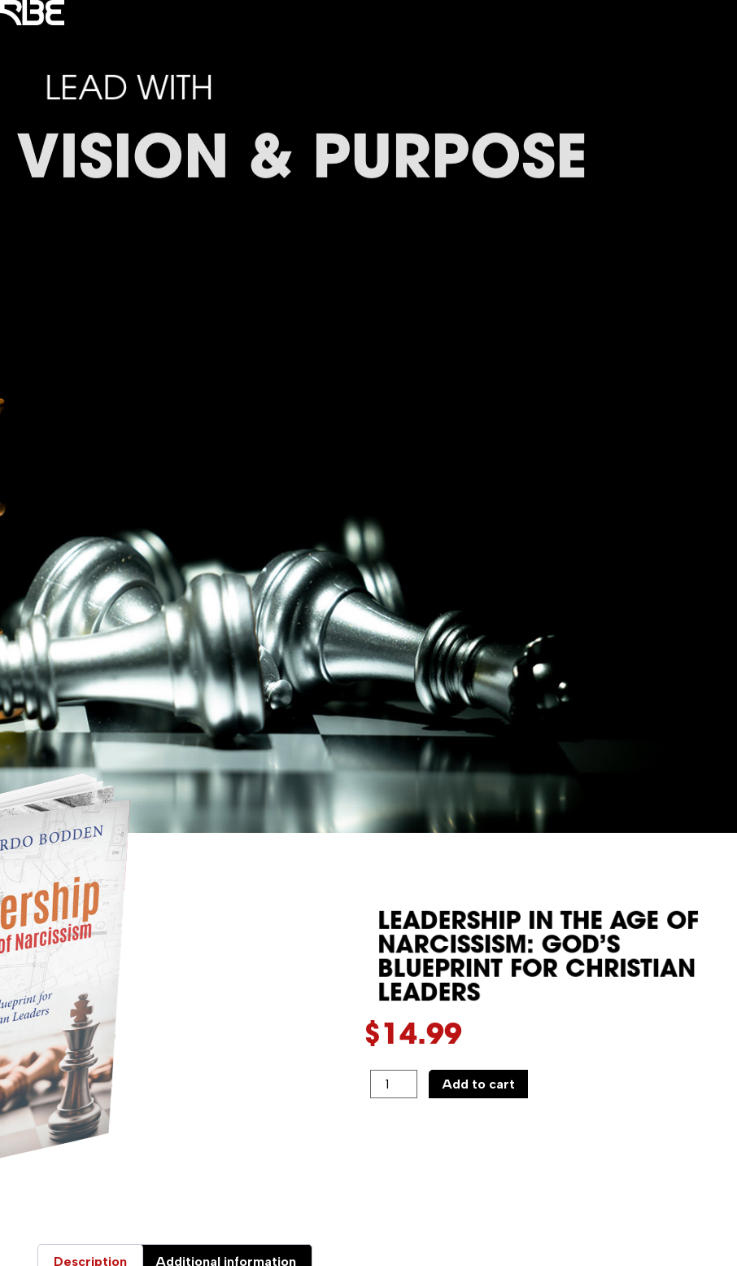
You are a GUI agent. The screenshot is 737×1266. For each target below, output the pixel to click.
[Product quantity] (393, 1084)
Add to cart (478, 1084)
